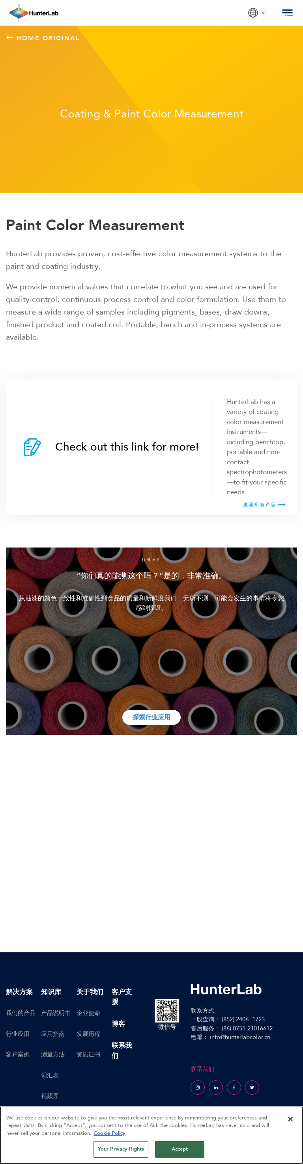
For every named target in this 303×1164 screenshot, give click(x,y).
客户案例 (18, 1054)
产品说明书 (56, 1013)
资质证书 (88, 1054)
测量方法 (53, 1054)
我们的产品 (21, 1013)
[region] (151, 1135)
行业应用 (18, 1034)
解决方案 (19, 991)
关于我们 (90, 991)
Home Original (43, 38)
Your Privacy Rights (121, 1149)
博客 (118, 1023)
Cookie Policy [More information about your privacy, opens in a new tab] (109, 1133)
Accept (180, 1149)
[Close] (290, 1119)
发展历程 (88, 1034)
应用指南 (53, 1034)
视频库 (50, 1096)
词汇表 (50, 1075)
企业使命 (88, 1013)
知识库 (51, 991)
